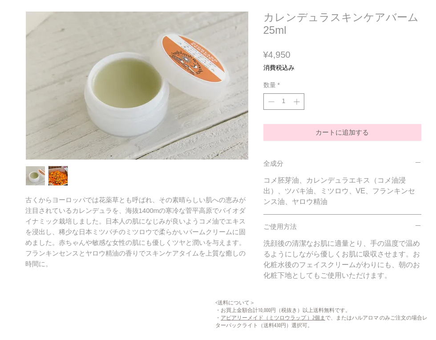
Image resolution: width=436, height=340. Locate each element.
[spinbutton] (284, 101)
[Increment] (297, 101)
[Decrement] (270, 101)
